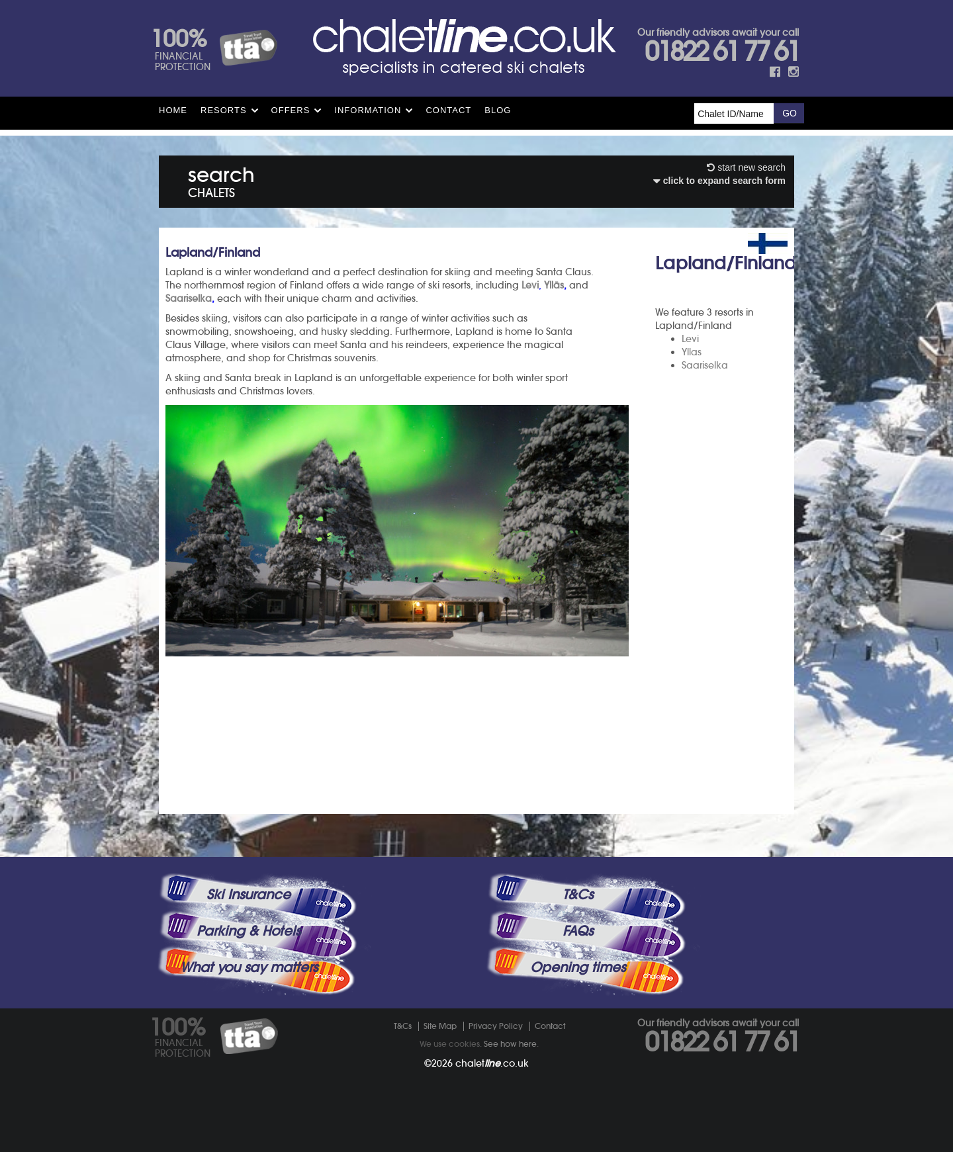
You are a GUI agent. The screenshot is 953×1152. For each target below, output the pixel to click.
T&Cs (578, 894)
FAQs (578, 931)
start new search (746, 167)
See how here (510, 1044)
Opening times (577, 967)
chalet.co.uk (492, 1063)
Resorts (224, 110)
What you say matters (249, 967)
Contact (448, 110)
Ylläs (554, 285)
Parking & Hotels (248, 931)
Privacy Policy (496, 1026)
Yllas (692, 352)
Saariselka (705, 365)
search (221, 180)
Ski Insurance (248, 894)
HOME (173, 110)
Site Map (440, 1026)
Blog (497, 110)
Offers (290, 110)
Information (367, 110)
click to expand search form (719, 180)
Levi (690, 339)
